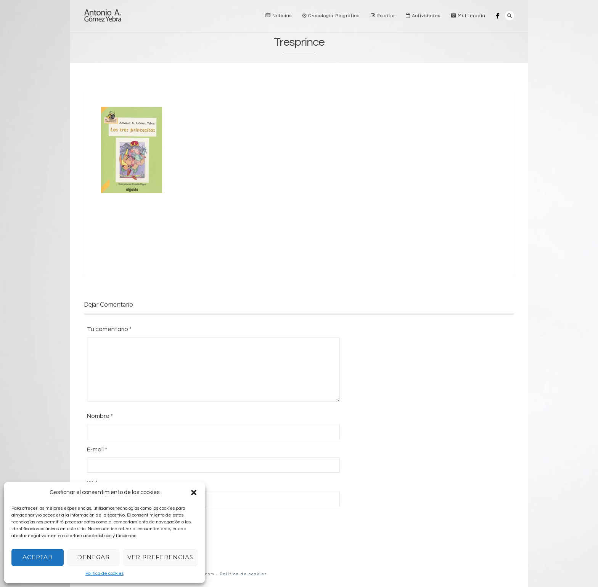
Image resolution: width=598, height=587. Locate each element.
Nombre (100, 416)
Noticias (278, 15)
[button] (194, 492)
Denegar (93, 557)
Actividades (423, 15)
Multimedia (468, 15)
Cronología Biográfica (331, 15)
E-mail (97, 449)
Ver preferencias (160, 557)
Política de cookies (104, 573)
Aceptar (38, 557)
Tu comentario (109, 329)
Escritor (383, 15)
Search (509, 15)
